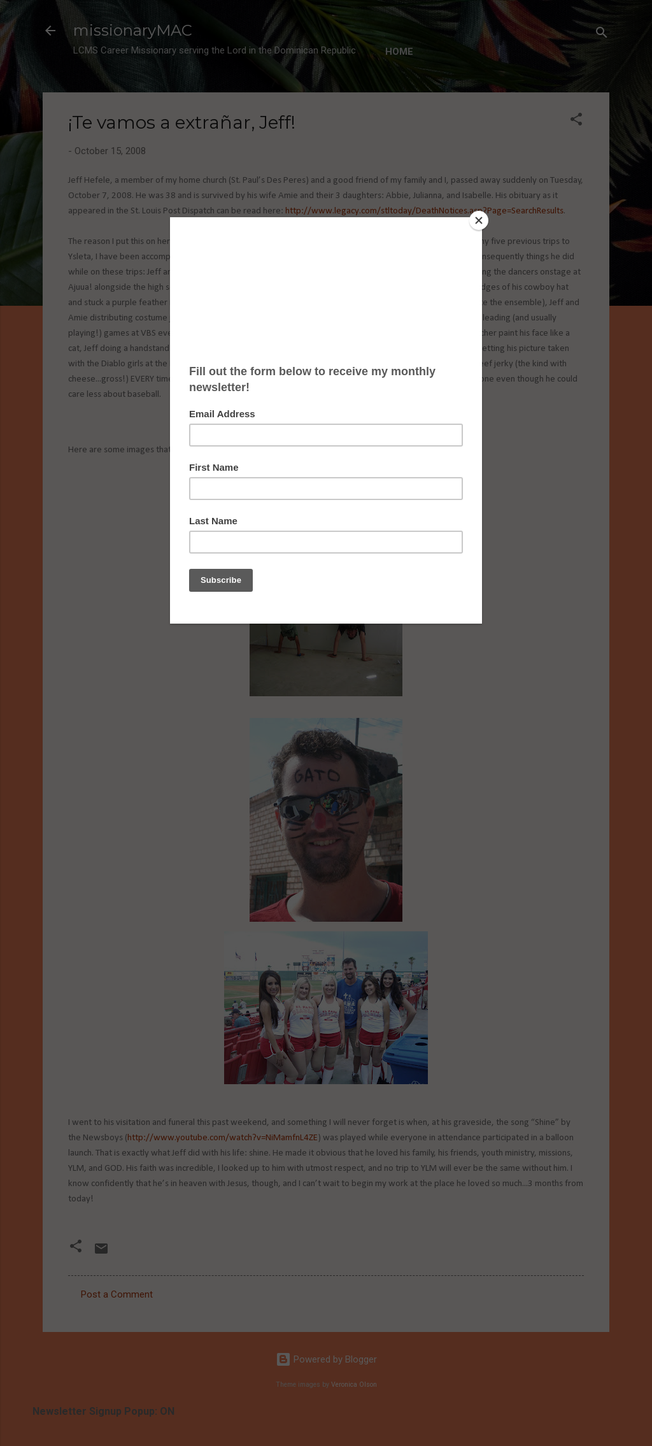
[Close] (478, 220)
